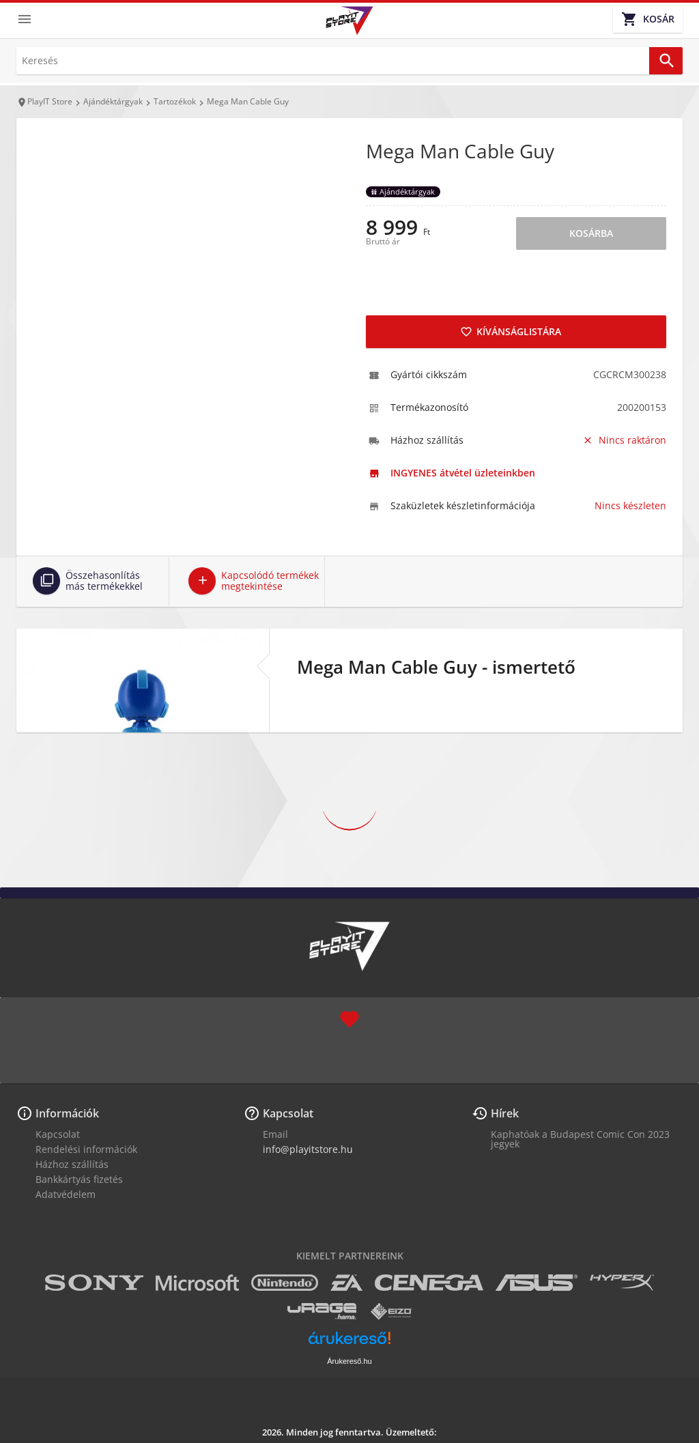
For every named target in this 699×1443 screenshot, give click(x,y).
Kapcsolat (57, 1134)
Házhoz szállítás (72, 1164)
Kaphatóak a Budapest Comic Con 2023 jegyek (580, 1139)
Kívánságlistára (510, 331)
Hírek (505, 1113)
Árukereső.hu (349, 1361)
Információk (67, 1113)
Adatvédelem (65, 1194)
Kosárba (591, 233)
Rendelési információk (86, 1149)
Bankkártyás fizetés (79, 1179)
